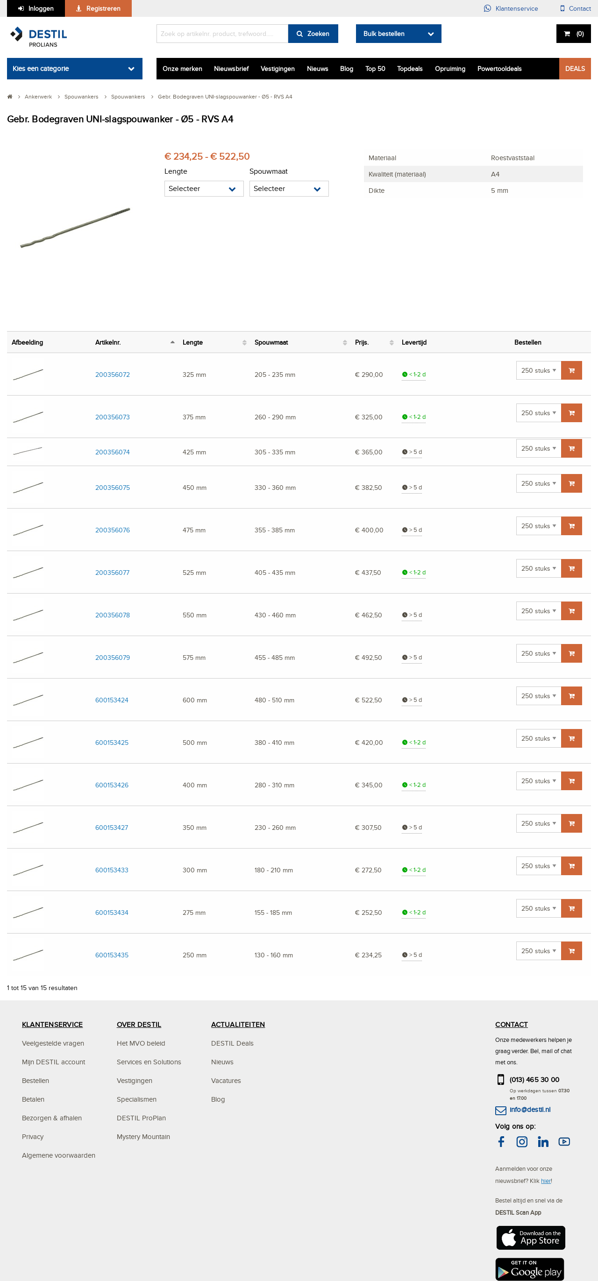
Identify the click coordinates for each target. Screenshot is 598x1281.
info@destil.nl (530, 1109)
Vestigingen (278, 68)
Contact (580, 8)
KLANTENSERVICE (52, 1024)
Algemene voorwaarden (58, 1155)
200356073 (112, 417)
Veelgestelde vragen (53, 1043)
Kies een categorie (41, 68)
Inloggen (41, 8)
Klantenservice (517, 8)
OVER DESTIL (139, 1024)
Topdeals (410, 68)
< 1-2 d (414, 374)
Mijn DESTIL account (53, 1062)
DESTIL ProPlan (141, 1118)
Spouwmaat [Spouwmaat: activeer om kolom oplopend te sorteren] (271, 342)
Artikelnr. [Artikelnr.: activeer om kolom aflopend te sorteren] (108, 342)
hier (546, 1180)
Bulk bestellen (384, 33)
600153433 (111, 870)
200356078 (112, 615)
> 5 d (412, 451)
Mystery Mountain (143, 1136)
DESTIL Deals (232, 1043)
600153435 (111, 955)
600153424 (111, 700)
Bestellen (35, 1080)
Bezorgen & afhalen (52, 1118)
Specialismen (137, 1099)
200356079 (112, 657)
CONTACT (511, 1024)
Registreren (103, 8)
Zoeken (318, 33)
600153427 (111, 827)
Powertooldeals (499, 68)
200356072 (112, 374)
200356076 (112, 530)
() (579, 33)
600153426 (111, 785)
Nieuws (317, 68)
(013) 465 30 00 (535, 1079)
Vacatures (226, 1080)
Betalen (33, 1099)
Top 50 (375, 68)
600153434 (111, 912)
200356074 (112, 452)
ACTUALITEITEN (238, 1024)
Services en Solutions (149, 1062)
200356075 (112, 487)
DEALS (575, 68)
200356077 (112, 572)
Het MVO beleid (141, 1043)
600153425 (111, 742)
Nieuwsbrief (231, 68)
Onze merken (182, 68)
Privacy (32, 1136)
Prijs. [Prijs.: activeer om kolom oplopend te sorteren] (362, 342)
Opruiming (450, 68)
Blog (346, 68)
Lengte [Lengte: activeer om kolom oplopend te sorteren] (193, 342)
